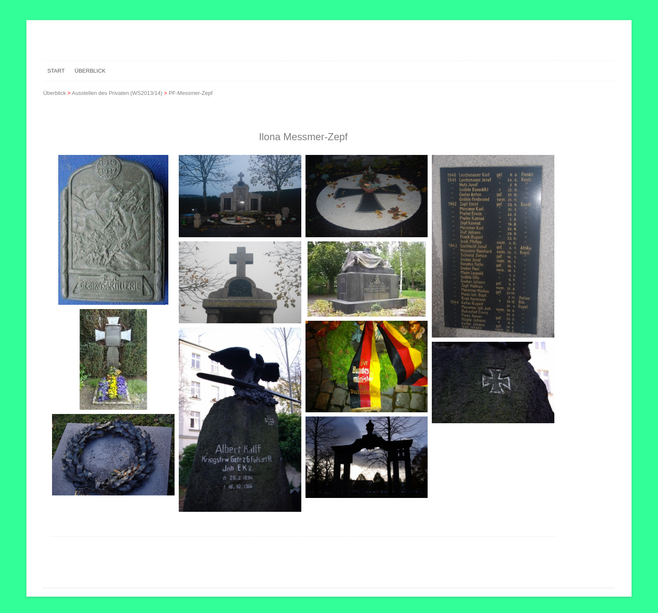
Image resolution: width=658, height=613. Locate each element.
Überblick (90, 71)
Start (56, 71)
